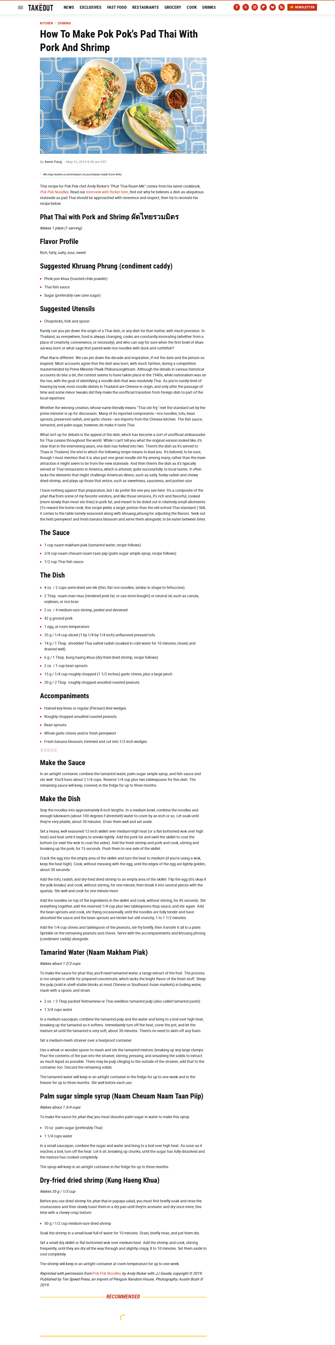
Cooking (64, 23)
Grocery (173, 7)
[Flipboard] (263, 7)
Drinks (209, 7)
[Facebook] (237, 7)
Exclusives (91, 7)
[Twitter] (245, 7)
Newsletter (302, 7)
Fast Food (117, 7)
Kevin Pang (53, 162)
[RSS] (281, 7)
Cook (192, 7)
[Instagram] (254, 7)
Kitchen (46, 23)
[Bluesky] (272, 7)
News (69, 7)
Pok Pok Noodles (107, 1273)
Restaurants (145, 7)
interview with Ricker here (107, 192)
